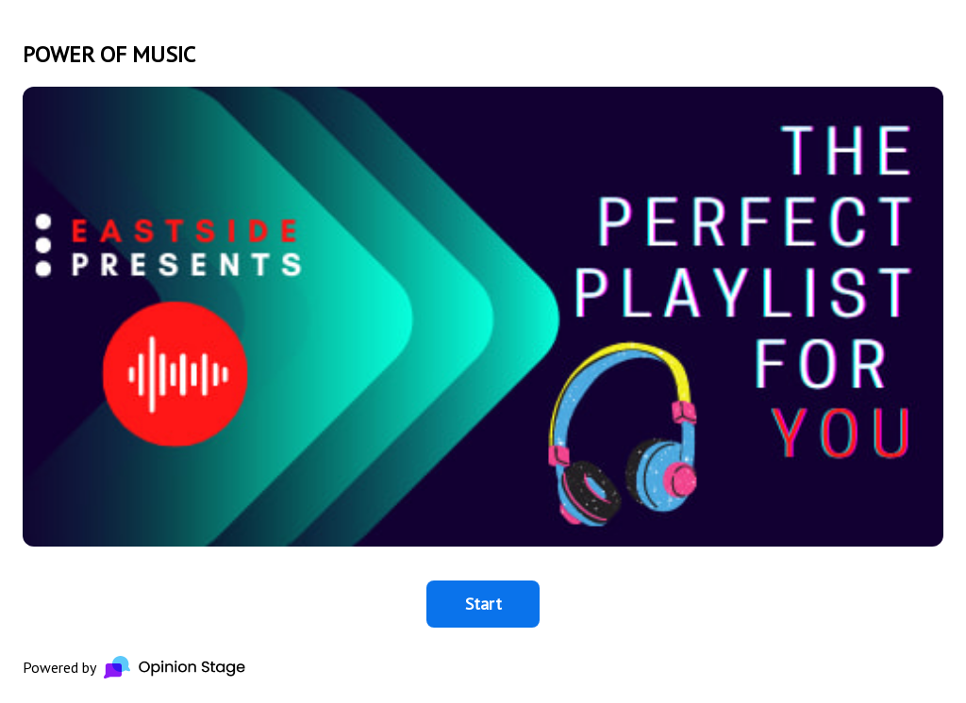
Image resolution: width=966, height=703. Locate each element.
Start (483, 603)
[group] (483, 351)
